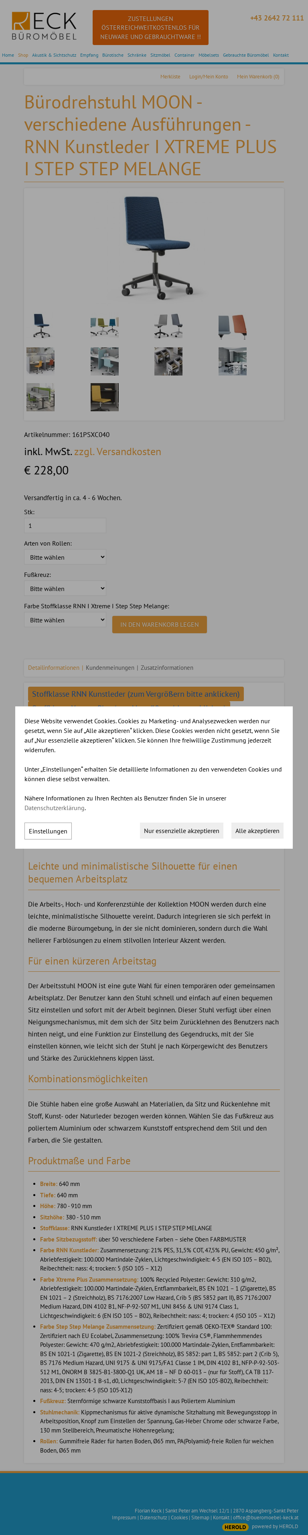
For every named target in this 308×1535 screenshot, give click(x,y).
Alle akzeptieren (257, 831)
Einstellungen (48, 831)
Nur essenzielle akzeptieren (181, 831)
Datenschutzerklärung (54, 808)
